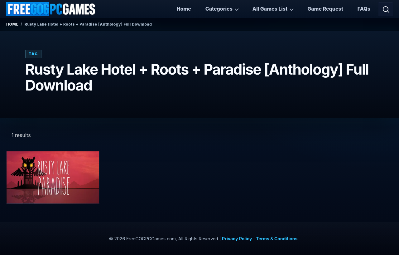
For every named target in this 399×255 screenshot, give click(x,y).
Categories (219, 9)
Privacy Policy (237, 238)
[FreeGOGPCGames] (51, 9)
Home (183, 9)
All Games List (269, 9)
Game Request (325, 9)
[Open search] (385, 9)
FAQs (364, 9)
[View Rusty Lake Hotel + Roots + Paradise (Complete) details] (53, 177)
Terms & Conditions (276, 238)
